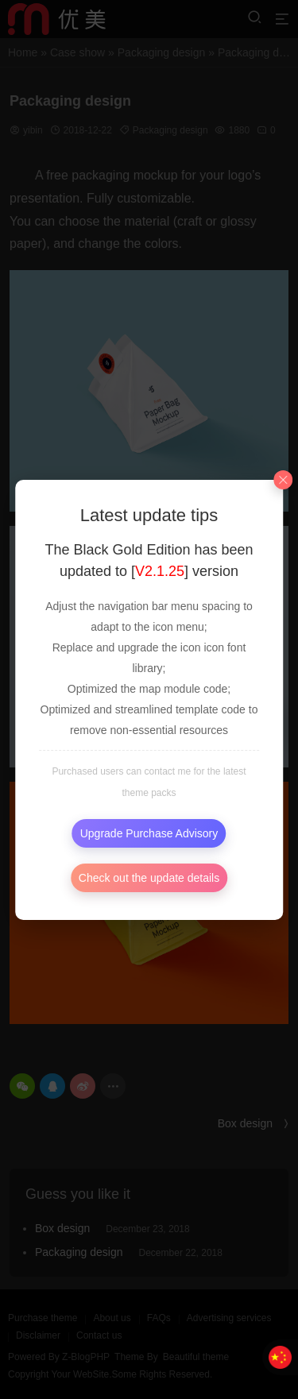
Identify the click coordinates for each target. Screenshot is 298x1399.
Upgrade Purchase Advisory (149, 833)
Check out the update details (149, 877)
